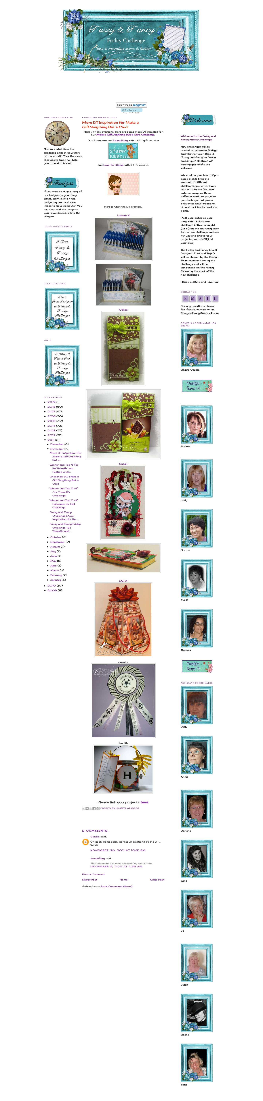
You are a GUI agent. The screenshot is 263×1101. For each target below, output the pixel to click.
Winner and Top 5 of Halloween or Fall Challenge (63, 504)
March (55, 570)
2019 (51, 401)
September (58, 541)
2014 (51, 425)
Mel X (123, 580)
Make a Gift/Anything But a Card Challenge (125, 134)
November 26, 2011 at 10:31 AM (118, 850)
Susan (123, 463)
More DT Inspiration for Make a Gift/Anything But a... (65, 456)
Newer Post (89, 879)
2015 (51, 420)
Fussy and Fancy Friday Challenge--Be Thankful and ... (65, 528)
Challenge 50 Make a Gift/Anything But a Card (64, 480)
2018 (51, 406)
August (55, 546)
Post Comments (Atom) (116, 886)
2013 (51, 430)
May (53, 560)
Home (123, 879)
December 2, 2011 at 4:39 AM (116, 866)
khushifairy (97, 858)
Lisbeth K (123, 215)
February (56, 575)
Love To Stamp (113, 164)
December (57, 444)
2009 (52, 590)
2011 (51, 439)
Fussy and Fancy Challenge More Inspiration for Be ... (64, 516)
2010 (52, 585)
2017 (51, 411)
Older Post (157, 879)
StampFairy (120, 140)
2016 (51, 416)
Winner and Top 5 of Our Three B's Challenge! (63, 492)
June (54, 556)
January (56, 579)
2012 (51, 435)
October (56, 537)
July (53, 551)
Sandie (95, 836)
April (54, 565)
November (57, 448)
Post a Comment (93, 874)
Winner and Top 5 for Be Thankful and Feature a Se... (64, 468)
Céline (123, 309)
